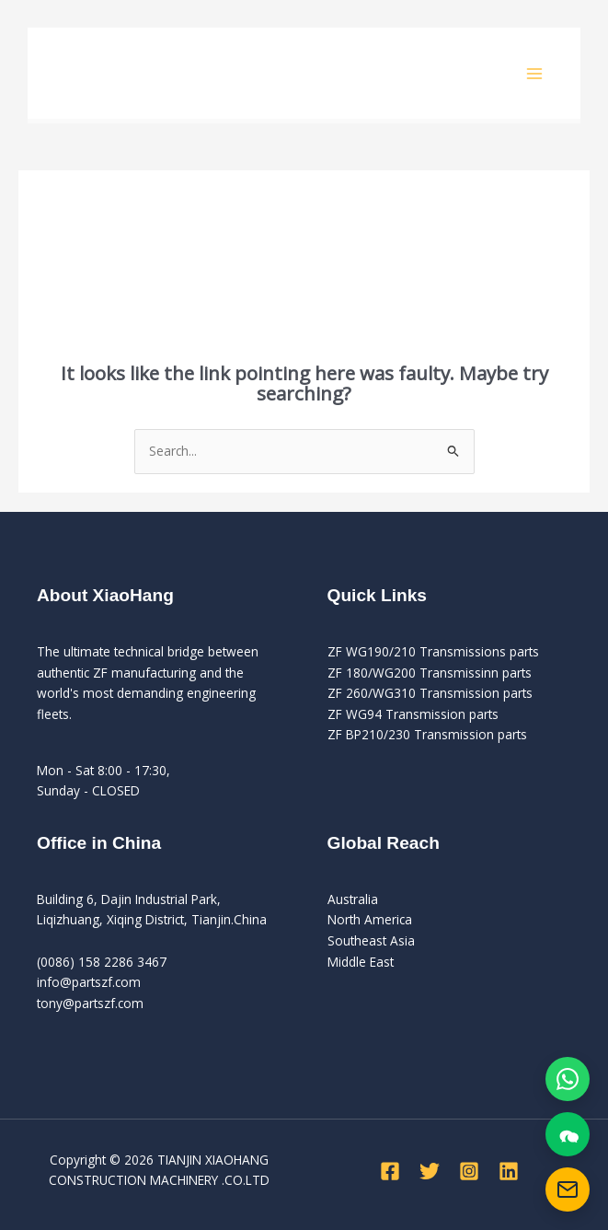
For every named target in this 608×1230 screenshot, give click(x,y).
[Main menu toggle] (535, 73)
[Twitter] (429, 1171)
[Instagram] (469, 1171)
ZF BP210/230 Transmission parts (427, 734)
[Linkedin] (509, 1171)
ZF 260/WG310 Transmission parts (430, 693)
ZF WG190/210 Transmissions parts (433, 651)
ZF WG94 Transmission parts (413, 714)
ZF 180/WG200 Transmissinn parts (429, 672)
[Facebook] (390, 1171)
